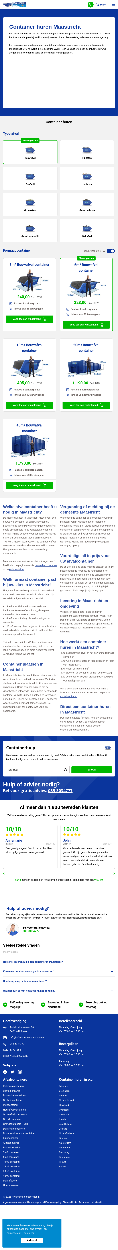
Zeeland (63, 1128)
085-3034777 (60, 790)
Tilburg (62, 1162)
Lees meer (28, 1233)
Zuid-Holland (65, 1124)
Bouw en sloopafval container (19, 1133)
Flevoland (64, 1105)
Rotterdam (64, 1147)
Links (74, 1202)
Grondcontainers (12, 1119)
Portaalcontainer (12, 1147)
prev (4, 873)
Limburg (63, 1138)
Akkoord (32, 1240)
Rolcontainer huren (13, 1086)
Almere (62, 1166)
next (114, 873)
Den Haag (64, 1152)
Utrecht (63, 1119)
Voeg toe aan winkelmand (29, 319)
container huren (68, 696)
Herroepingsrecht (35, 1202)
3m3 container (11, 1152)
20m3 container (11, 1171)
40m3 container (11, 1175)
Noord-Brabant (66, 1133)
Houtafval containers (14, 1109)
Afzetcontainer (11, 1142)
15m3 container (11, 1166)
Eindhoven (64, 1157)
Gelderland (64, 1114)
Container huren (11, 1090)
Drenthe (63, 1095)
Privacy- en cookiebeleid (90, 1202)
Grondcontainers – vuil (15, 1124)
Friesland (63, 1086)
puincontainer (16, 569)
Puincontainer (10, 1105)
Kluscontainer (10, 1138)
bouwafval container (46, 565)
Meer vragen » (10, 951)
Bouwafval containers (15, 1095)
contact (34, 759)
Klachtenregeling (53, 1202)
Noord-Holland (66, 1100)
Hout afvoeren (11, 1185)
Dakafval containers (14, 1128)
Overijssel (64, 1109)
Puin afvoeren (10, 1180)
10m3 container (11, 1161)
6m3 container (11, 1157)
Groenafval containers (15, 1114)
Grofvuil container (12, 1100)
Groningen (64, 1091)
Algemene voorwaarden (14, 1202)
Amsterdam (65, 1143)
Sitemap (67, 1202)
